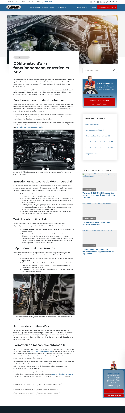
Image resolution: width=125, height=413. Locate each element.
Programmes (89, 154)
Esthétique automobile (93, 130)
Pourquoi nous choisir (78, 7)
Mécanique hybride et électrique (96, 136)
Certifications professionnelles (42, 7)
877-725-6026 (46, 2)
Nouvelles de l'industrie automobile (97, 148)
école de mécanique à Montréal (24, 393)
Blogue (93, 7)
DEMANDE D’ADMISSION (114, 395)
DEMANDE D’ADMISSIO (99, 104)
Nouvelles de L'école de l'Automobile (97, 142)
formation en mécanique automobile (48, 393)
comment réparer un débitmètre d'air (50, 384)
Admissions (62, 7)
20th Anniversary (91, 124)
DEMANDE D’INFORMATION (99, 100)
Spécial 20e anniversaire (107, 7)
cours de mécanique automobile (46, 389)
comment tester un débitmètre (24, 389)
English (112, 2)
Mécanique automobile (21, 57)
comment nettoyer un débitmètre (25, 384)
